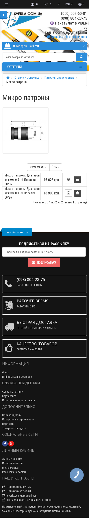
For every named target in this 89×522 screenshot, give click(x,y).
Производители (11, 415)
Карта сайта (9, 396)
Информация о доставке (17, 377)
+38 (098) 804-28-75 (16, 487)
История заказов (12, 463)
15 (55, 167)
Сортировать (38, 167)
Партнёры (8, 424)
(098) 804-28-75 (74, 18)
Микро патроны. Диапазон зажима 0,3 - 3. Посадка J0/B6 (22, 193)
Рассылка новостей (14, 472)
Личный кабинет (12, 459)
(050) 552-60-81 (74, 13)
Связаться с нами (12, 391)
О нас (5, 372)
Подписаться (44, 263)
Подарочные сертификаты (18, 419)
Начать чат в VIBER (68, 23)
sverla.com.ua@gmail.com (65, 30)
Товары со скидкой (14, 428)
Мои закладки (10, 467)
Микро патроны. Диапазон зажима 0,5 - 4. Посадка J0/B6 (22, 179)
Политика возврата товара (18, 400)
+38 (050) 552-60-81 (16, 491)
